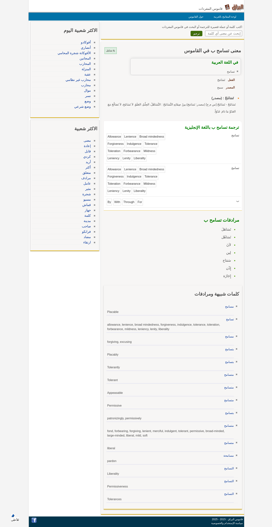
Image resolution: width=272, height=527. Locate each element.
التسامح (228, 468)
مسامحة (228, 455)
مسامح (228, 306)
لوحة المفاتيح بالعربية (224, 16)
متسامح (228, 374)
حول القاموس (195, 16)
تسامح (229, 319)
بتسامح (228, 349)
